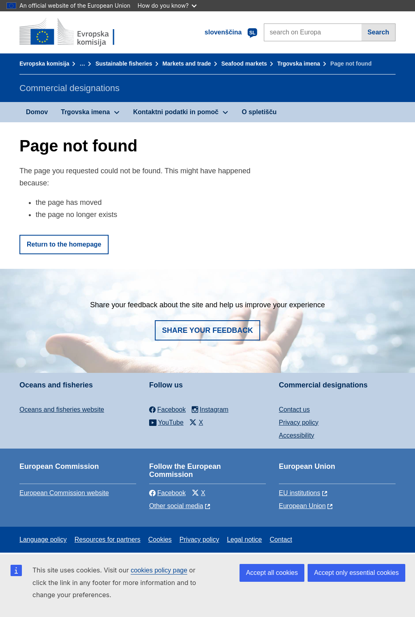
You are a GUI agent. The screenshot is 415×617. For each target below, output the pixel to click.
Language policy (43, 539)
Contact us (294, 409)
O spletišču (259, 112)
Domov (37, 112)
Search (378, 32)
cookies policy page (158, 570)
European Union (302, 505)
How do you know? (167, 5)
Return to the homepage (64, 244)
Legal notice (244, 539)
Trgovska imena (298, 63)
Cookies (160, 539)
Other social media (176, 505)
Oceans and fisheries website (61, 409)
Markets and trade (187, 63)
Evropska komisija (44, 63)
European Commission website (64, 492)
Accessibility (296, 435)
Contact (281, 539)
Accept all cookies (272, 572)
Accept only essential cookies (356, 572)
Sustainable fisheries (123, 63)
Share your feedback (207, 330)
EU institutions (299, 492)
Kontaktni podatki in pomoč (175, 112)
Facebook (167, 492)
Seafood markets (244, 63)
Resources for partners (108, 539)
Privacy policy (299, 422)
